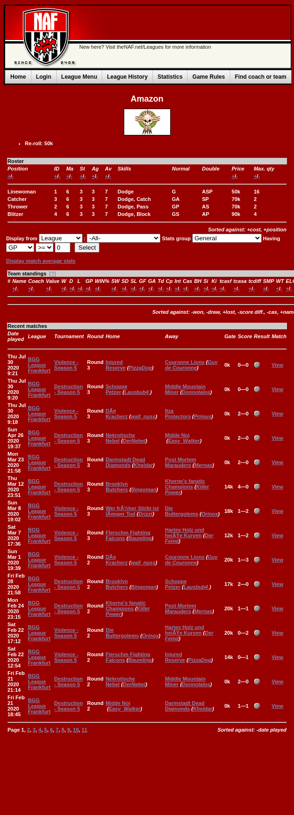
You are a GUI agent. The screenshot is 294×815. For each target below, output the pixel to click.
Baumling (139, 538)
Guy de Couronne (191, 364)
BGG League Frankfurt (39, 364)
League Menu (79, 77)
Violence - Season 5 (66, 364)
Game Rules (208, 77)
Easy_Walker (184, 441)
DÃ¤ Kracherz (117, 413)
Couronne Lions (184, 362)
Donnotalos (196, 392)
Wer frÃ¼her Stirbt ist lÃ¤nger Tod (132, 511)
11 (84, 730)
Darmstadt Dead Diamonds (125, 462)
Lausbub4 (137, 392)
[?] (52, 273)
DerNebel (134, 441)
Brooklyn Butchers (117, 486)
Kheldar (143, 465)
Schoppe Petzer (116, 389)
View (277, 365)
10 (76, 730)
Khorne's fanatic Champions (185, 483)
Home (18, 77)
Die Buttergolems (181, 511)
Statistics (170, 77)
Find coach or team (260, 77)
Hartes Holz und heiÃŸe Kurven (184, 532)
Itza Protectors (178, 413)
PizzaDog (140, 367)
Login (44, 77)
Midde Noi (177, 435)
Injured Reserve (116, 364)
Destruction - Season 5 (68, 389)
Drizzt (145, 514)
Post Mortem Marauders (180, 462)
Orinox (209, 514)
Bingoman (144, 489)
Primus (202, 416)
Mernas (203, 465)
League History (127, 77)
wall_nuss (143, 416)
